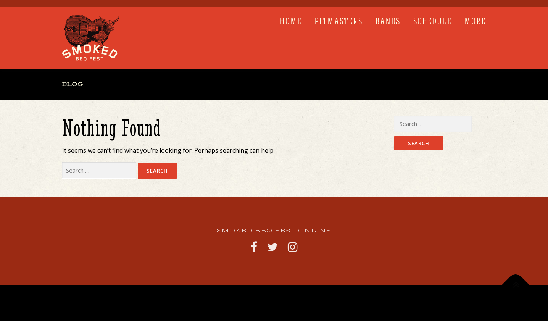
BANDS (388, 21)
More (475, 21)
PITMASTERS (338, 21)
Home (290, 21)
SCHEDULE (432, 21)
